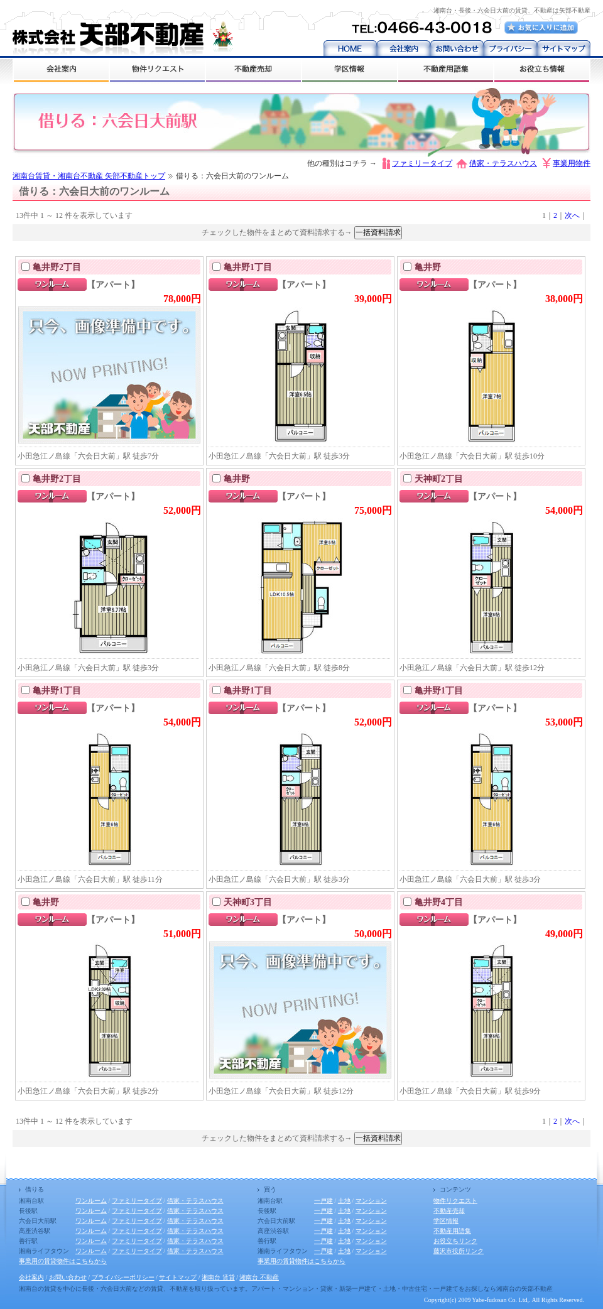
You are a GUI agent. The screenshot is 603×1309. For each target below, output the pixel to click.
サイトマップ (178, 1277)
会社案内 (31, 1277)
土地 (344, 1200)
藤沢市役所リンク (458, 1250)
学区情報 (446, 1220)
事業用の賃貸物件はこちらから (63, 1260)
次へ (572, 215)
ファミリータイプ (422, 163)
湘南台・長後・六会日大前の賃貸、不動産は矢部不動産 (511, 10)
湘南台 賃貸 (218, 1277)
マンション (371, 1200)
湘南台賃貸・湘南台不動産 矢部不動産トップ (89, 175)
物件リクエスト (455, 1200)
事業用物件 (571, 163)
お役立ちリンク (455, 1240)
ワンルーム (91, 1200)
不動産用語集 (452, 1230)
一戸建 (323, 1200)
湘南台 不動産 (259, 1277)
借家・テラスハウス (503, 163)
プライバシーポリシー (123, 1277)
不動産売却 (449, 1210)
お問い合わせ (68, 1277)
